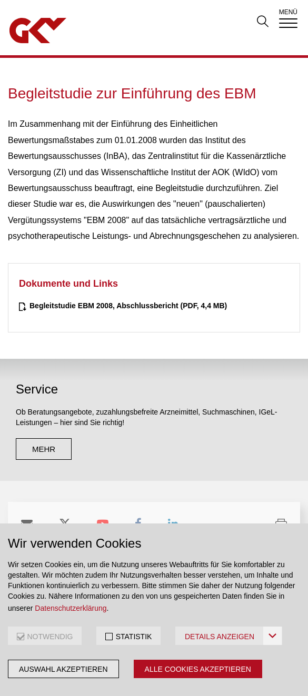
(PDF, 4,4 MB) (128, 305)
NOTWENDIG (50, 636)
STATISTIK (134, 636)
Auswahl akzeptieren (63, 669)
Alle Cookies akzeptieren (198, 669)
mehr (43, 449)
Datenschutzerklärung (70, 608)
